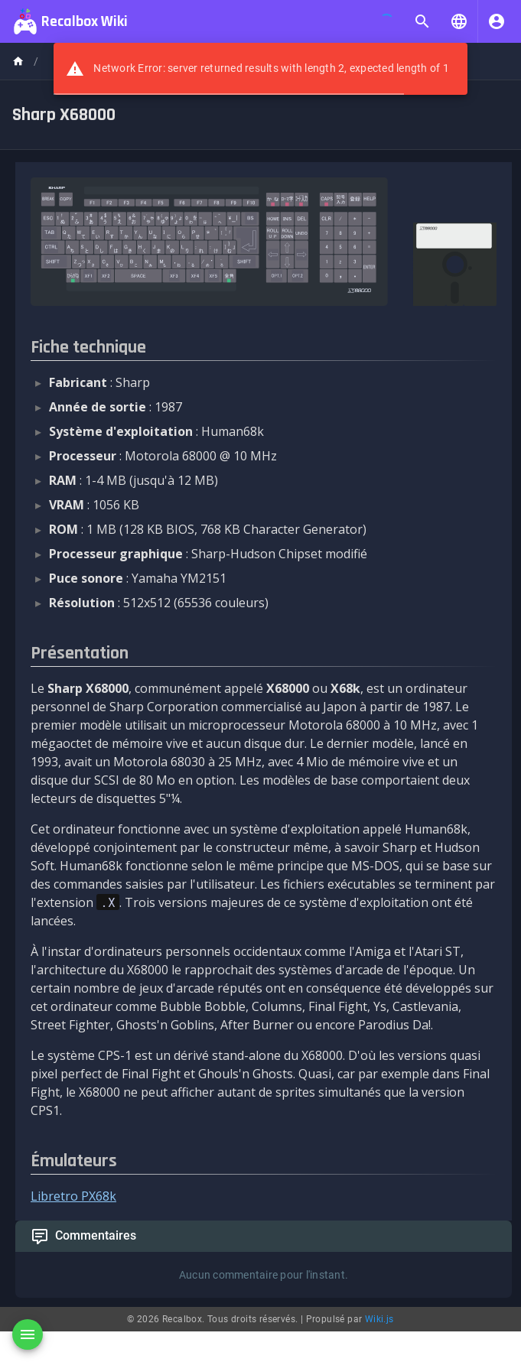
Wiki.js (379, 1319)
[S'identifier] (496, 21)
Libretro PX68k (73, 1196)
